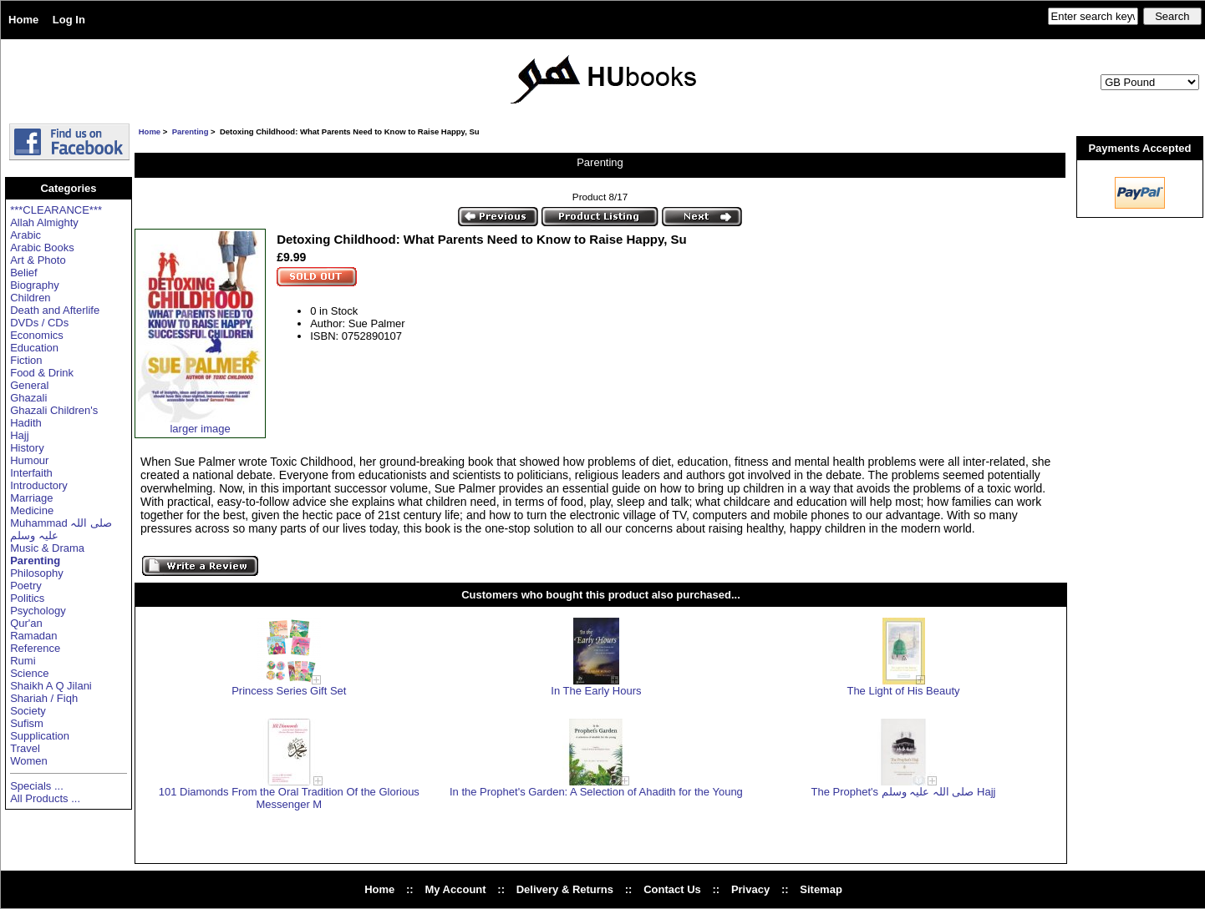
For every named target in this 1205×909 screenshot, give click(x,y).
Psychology (37, 610)
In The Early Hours (596, 690)
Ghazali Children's (54, 410)
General (29, 385)
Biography (34, 285)
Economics (37, 335)
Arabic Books (42, 247)
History (26, 448)
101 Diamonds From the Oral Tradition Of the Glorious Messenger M (289, 798)
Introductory (39, 485)
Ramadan (33, 635)
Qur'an (26, 623)
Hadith (26, 423)
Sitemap (821, 889)
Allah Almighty (44, 222)
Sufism (26, 723)
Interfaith (31, 473)
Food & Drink (42, 372)
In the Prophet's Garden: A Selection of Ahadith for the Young (596, 791)
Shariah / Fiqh (44, 698)
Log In (69, 19)
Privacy (750, 889)
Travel (25, 748)
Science (29, 673)
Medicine (31, 510)
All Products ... (45, 798)
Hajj (19, 435)
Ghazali (28, 397)
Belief (24, 272)
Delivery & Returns (564, 889)
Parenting (190, 131)
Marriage (31, 498)
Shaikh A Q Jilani (51, 685)
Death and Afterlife (54, 310)
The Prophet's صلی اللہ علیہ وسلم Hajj (903, 791)
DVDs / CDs (39, 322)
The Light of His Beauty (903, 690)
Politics (27, 598)
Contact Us (672, 889)
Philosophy (37, 573)
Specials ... (37, 786)
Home (23, 19)
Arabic (25, 235)
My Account (455, 889)
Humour (29, 460)
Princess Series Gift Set (288, 690)
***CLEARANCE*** (56, 210)
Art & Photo (37, 260)
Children (30, 297)
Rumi (22, 660)
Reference (35, 648)
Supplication (39, 736)
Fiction (26, 360)
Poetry (26, 585)
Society (28, 710)
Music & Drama (47, 548)
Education (34, 347)
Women (29, 761)
